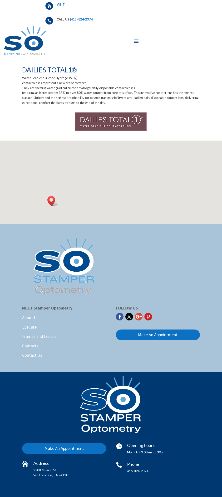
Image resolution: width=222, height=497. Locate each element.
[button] (52, 201)
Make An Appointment (158, 334)
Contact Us (32, 355)
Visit (61, 4)
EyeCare (29, 327)
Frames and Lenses (39, 336)
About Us (30, 317)
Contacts (30, 346)
